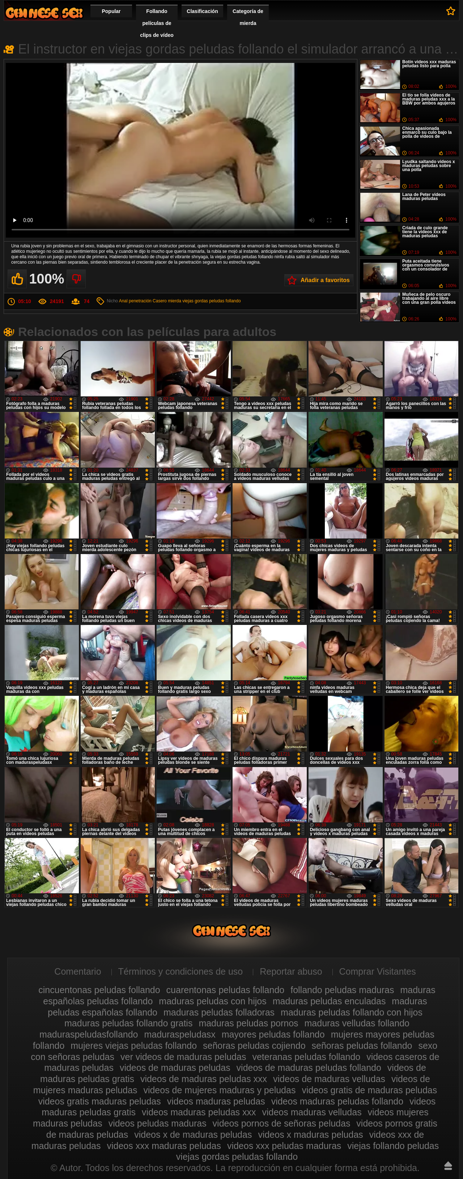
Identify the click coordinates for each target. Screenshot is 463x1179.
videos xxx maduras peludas (164, 1146)
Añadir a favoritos (325, 280)
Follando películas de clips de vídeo (157, 23)
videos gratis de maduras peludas (369, 1090)
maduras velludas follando (357, 1023)
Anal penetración (135, 300)
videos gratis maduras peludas (99, 1101)
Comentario (77, 971)
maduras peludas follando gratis (128, 1023)
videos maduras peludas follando (337, 1101)
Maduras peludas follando (44, 12)
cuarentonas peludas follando (225, 990)
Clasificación (202, 11)
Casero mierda (167, 300)
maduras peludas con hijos (212, 1001)
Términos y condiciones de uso (180, 971)
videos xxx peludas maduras (284, 1146)
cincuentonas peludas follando (99, 990)
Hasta (448, 1165)
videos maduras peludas (216, 1101)
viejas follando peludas (393, 1146)
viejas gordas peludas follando (211, 300)
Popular (111, 11)
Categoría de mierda (248, 17)
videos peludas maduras (158, 1123)
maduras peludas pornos (248, 1023)
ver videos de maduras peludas (183, 1057)
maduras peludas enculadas (329, 1001)
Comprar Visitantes (377, 971)
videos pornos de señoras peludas (282, 1123)
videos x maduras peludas (310, 1134)
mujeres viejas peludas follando (134, 1045)
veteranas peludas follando (306, 1057)
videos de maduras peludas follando (309, 1068)
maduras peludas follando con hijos (351, 1012)
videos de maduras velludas (329, 1079)
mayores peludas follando (273, 1034)
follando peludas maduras (342, 990)
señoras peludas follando (362, 1045)
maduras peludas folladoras (219, 1012)
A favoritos (450, 11)
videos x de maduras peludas (193, 1134)
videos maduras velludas (311, 1112)
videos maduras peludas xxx (199, 1112)
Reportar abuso (291, 971)
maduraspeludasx (179, 1034)
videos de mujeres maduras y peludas (219, 1090)
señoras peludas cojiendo (254, 1045)
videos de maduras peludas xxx (203, 1079)
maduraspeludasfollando (88, 1034)
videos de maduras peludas (175, 1068)
